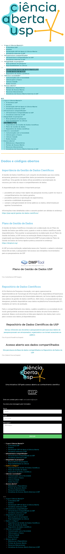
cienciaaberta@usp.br (30, 399)
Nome (5, 408)
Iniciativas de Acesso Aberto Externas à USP (22, 94)
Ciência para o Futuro (14, 79)
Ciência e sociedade (12, 76)
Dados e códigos (11, 67)
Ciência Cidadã (11, 81)
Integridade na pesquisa (14, 61)
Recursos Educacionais (14, 92)
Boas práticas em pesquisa (16, 63)
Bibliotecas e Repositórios (15, 88)
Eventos (9, 49)
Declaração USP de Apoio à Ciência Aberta (21, 51)
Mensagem (6, 422)
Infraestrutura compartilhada (16, 55)
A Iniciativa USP (12, 47)
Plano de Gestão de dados (16, 71)
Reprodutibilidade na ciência (16, 121)
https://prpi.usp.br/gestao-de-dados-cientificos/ (20, 213)
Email (5, 415)
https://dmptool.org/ (10, 243)
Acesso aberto (10, 86)
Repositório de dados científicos (17, 129)
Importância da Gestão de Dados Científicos (22, 69)
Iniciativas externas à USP (15, 108)
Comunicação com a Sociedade (17, 77)
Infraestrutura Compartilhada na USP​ (20, 57)
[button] (32, 98)
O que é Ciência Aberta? (13, 45)
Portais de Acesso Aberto (15, 90)
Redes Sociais (11, 139)
